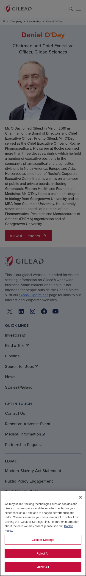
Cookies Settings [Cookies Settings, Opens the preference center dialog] (43, 540)
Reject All (43, 553)
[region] (43, 533)
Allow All (43, 567)
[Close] (80, 497)
